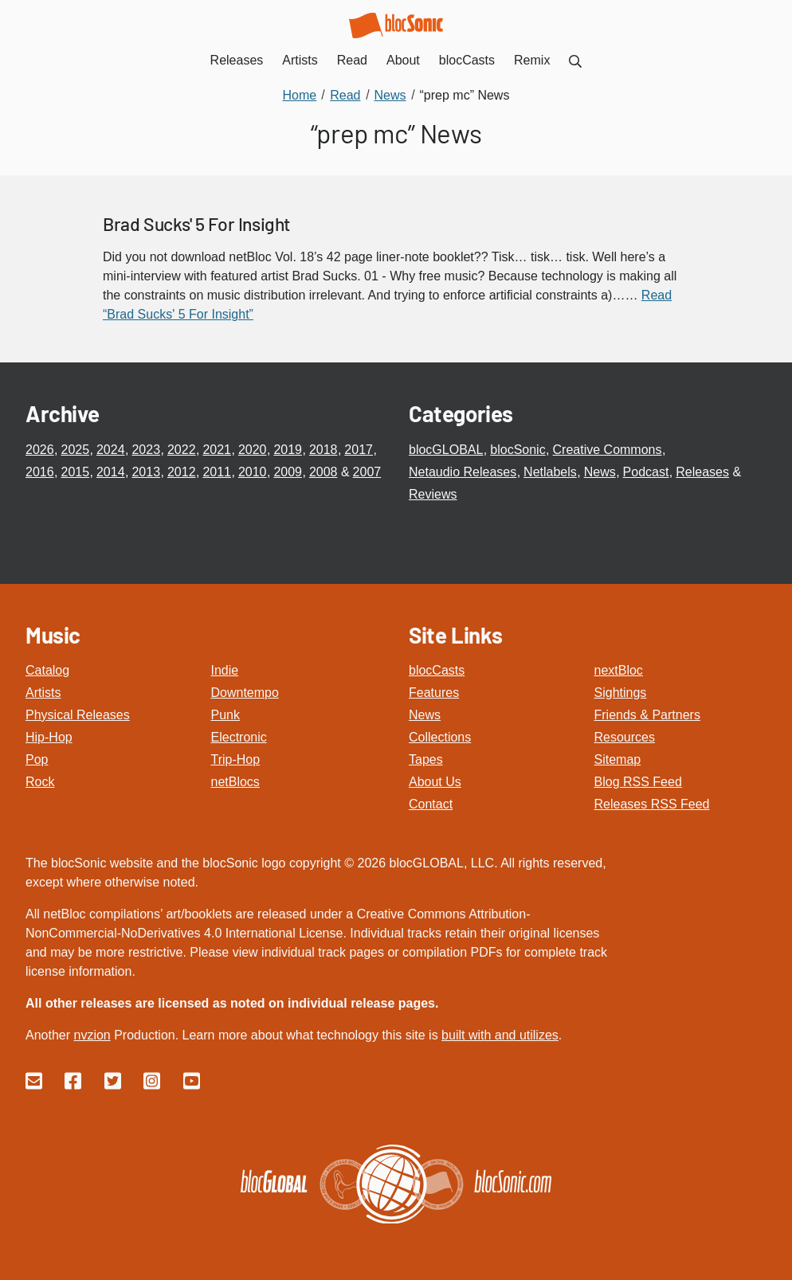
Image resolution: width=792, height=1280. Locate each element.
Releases (702, 472)
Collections (440, 737)
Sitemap (617, 759)
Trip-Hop (236, 759)
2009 (287, 472)
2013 (145, 472)
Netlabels (550, 472)
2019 (287, 449)
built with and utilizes (500, 1035)
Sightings (620, 692)
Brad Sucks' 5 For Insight (197, 224)
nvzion (91, 1035)
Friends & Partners (647, 715)
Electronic (239, 737)
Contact (431, 804)
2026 (39, 449)
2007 (367, 472)
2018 (323, 449)
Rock (39, 782)
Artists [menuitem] (299, 60)
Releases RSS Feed (652, 804)
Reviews (433, 494)
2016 (39, 472)
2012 (181, 472)
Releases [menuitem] (237, 60)
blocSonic (517, 449)
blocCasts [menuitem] (467, 60)
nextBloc (618, 670)
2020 (252, 449)
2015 (75, 472)
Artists (43, 692)
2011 (216, 472)
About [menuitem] (403, 60)
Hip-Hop (49, 737)
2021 (216, 449)
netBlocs (235, 782)
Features (434, 692)
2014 (110, 472)
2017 (358, 449)
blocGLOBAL (446, 449)
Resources (624, 737)
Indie (225, 670)
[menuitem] (575, 60)
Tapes (426, 759)
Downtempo (245, 692)
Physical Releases (77, 715)
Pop (36, 759)
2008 (323, 472)
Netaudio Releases (462, 472)
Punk (225, 715)
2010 (252, 472)
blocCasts (437, 670)
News (600, 472)
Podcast (646, 472)
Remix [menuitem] (532, 60)
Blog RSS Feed (638, 782)
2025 (75, 449)
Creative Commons (607, 449)
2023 (145, 449)
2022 (181, 449)
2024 (110, 449)
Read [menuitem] (352, 60)
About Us (435, 782)
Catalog (47, 670)
